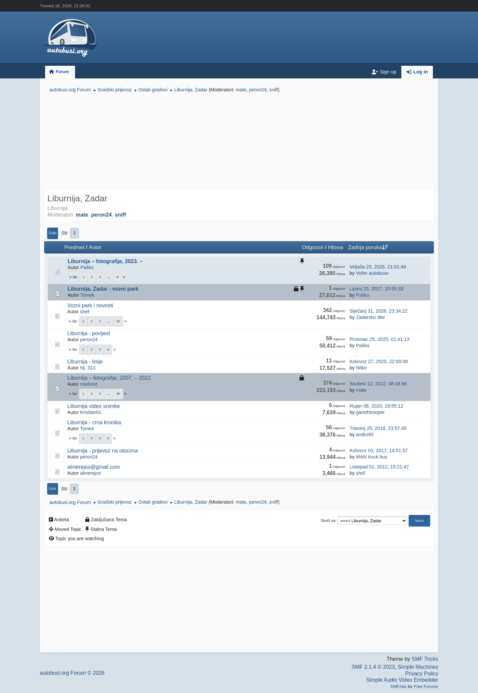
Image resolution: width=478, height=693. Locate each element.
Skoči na (328, 521)
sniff (273, 89)
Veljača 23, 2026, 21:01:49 (378, 266)
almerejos (90, 473)
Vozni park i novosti (90, 305)
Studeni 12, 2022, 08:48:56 (378, 383)
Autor (95, 247)
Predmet (74, 247)
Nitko (361, 367)
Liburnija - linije (85, 361)
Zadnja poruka (368, 247)
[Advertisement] (239, 142)
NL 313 (87, 367)
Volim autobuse (372, 273)
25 (118, 393)
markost (88, 384)
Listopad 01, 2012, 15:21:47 (379, 466)
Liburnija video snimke (93, 406)
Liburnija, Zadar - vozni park (103, 289)
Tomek (87, 295)
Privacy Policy (421, 673)
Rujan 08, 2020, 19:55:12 (376, 406)
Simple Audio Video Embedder (402, 680)
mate (241, 89)
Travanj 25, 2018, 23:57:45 (378, 428)
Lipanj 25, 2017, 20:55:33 (376, 288)
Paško (87, 267)
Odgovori (313, 247)
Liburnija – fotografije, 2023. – (105, 261)
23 (118, 321)
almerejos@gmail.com (93, 467)
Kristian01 (90, 412)
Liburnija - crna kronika (94, 422)
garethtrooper (370, 412)
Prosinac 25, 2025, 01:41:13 (379, 339)
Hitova (335, 247)
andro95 (364, 434)
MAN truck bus (371, 456)
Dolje (53, 233)
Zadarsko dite (370, 317)
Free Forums (426, 686)
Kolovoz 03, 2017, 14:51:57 (379, 450)
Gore (52, 488)
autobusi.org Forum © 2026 (72, 673)
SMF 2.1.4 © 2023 (373, 667)
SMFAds (398, 686)
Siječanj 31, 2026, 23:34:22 (378, 311)
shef (84, 311)
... (109, 277)
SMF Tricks (425, 659)
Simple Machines (418, 667)
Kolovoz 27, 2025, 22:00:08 (379, 361)
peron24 (258, 89)
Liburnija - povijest (88, 333)
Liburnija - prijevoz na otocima (102, 450)
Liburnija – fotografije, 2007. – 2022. (109, 378)
